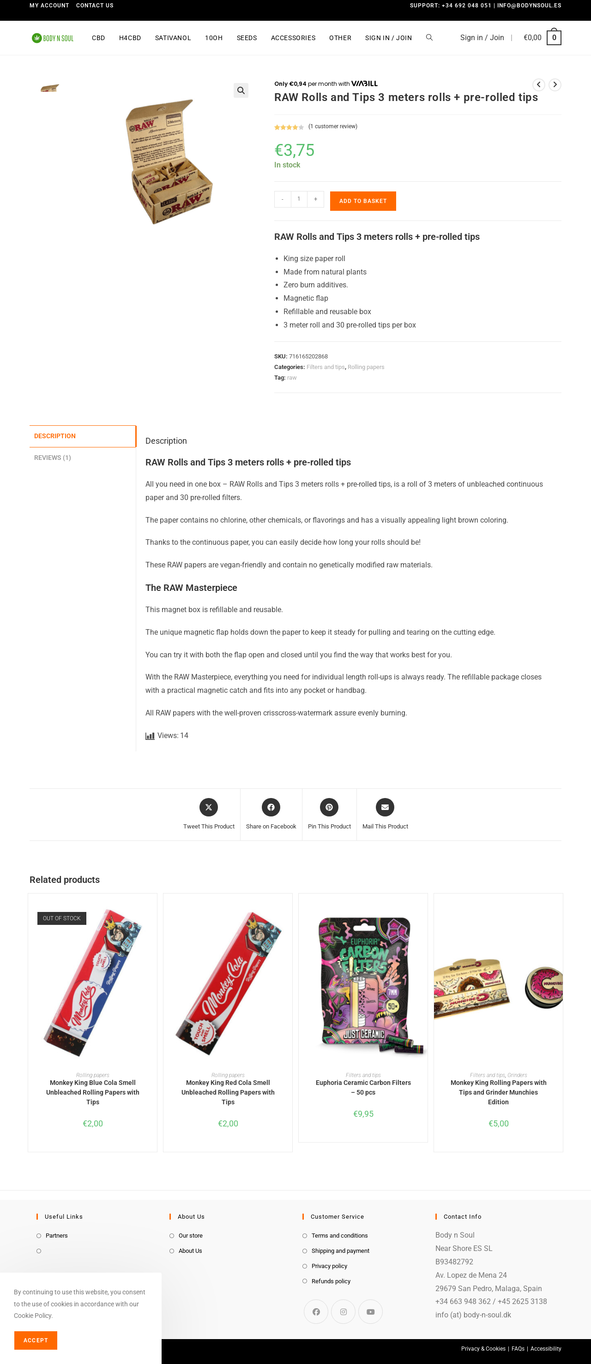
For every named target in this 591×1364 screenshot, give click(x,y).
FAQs (518, 1349)
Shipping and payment (340, 1250)
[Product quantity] (299, 199)
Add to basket (363, 201)
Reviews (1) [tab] (52, 456)
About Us (190, 1250)
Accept (36, 1340)
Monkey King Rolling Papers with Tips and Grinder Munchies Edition (499, 1092)
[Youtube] (370, 1311)
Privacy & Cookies (483, 1349)
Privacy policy (329, 1266)
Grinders (517, 1075)
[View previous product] (538, 84)
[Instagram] (343, 1311)
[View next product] (555, 84)
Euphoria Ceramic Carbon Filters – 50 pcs (363, 1087)
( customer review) (332, 126)
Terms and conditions (340, 1235)
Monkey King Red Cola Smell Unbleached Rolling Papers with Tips (228, 1092)
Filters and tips (326, 366)
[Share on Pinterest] (329, 814)
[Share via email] (385, 814)
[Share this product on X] (209, 814)
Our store (191, 1235)
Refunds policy (331, 1281)
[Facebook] (316, 1311)
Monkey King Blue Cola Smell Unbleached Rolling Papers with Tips (92, 1092)
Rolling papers (366, 366)
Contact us (95, 5)
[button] (241, 90)
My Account (49, 5)
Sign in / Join (482, 37)
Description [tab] (55, 436)
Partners (57, 1235)
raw (292, 377)
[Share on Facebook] (271, 814)
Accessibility (546, 1349)
